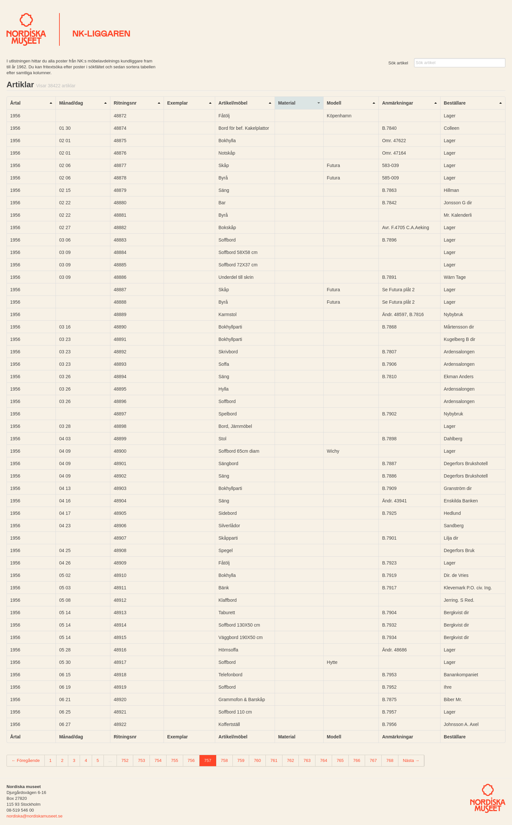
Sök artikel (398, 62)
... (110, 760)
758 (224, 760)
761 (274, 760)
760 (257, 760)
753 (141, 760)
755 (174, 760)
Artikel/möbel (233, 103)
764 (323, 760)
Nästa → (411, 760)
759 (241, 760)
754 (158, 760)
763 (307, 760)
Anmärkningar (397, 103)
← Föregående (25, 760)
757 (207, 760)
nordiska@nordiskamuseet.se (34, 816)
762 (290, 760)
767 (373, 760)
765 (340, 760)
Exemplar (177, 103)
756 (191, 760)
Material (287, 103)
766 (356, 760)
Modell (334, 103)
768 (389, 760)
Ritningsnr (125, 103)
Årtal (15, 103)
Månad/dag (71, 103)
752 (125, 760)
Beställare (455, 103)
